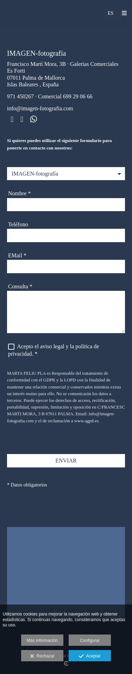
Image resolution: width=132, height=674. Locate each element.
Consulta (20, 286)
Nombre (19, 193)
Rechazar (42, 656)
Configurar (90, 640)
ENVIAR (65, 461)
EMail (17, 255)
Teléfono (18, 224)
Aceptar (89, 656)
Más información (42, 640)
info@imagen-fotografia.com (40, 108)
